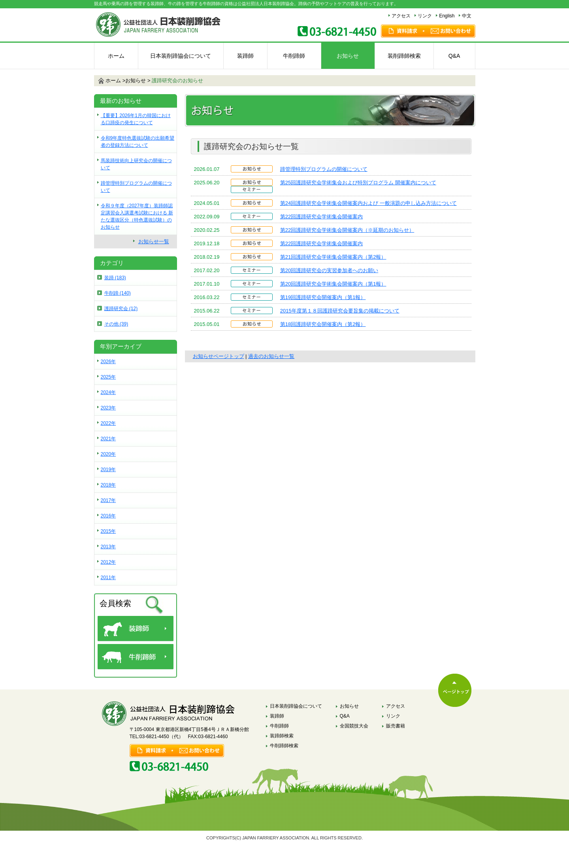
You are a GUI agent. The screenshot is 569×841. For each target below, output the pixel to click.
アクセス (401, 16)
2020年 (108, 454)
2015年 (108, 531)
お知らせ (348, 56)
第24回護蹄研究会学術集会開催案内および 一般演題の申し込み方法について (368, 203)
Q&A (454, 56)
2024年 (108, 392)
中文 (466, 16)
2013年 (108, 546)
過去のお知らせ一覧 (271, 356)
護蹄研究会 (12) (121, 308)
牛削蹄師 (294, 56)
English (446, 16)
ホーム (116, 56)
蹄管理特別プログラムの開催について (323, 169)
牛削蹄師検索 (284, 745)
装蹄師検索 (282, 736)
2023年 (108, 408)
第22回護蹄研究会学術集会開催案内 (321, 217)
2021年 (108, 438)
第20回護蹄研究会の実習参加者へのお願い (329, 270)
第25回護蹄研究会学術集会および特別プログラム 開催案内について (358, 183)
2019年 (108, 469)
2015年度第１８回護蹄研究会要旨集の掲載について (339, 311)
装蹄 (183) (115, 277)
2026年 (108, 361)
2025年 (108, 377)
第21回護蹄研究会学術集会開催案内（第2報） (333, 257)
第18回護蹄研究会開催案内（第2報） (323, 324)
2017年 (108, 500)
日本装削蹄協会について (180, 56)
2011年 (108, 577)
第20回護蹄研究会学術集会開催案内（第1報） (333, 284)
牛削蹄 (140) (117, 293)
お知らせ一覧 (153, 241)
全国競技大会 (354, 726)
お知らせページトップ (218, 356)
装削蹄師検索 (404, 56)
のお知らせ (177, 80)
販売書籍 (395, 726)
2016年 (108, 516)
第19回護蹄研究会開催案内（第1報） (323, 297)
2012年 (108, 562)
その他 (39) (116, 324)
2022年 (108, 423)
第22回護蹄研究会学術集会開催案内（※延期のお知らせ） (347, 230)
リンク (425, 16)
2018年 (108, 485)
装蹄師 (245, 56)
